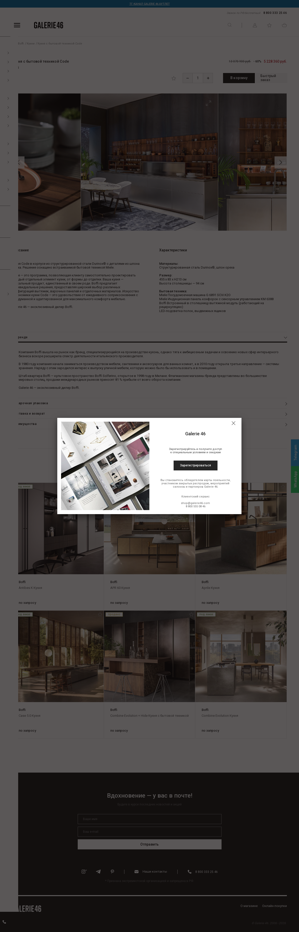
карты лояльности (217, 480)
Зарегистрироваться (195, 465)
